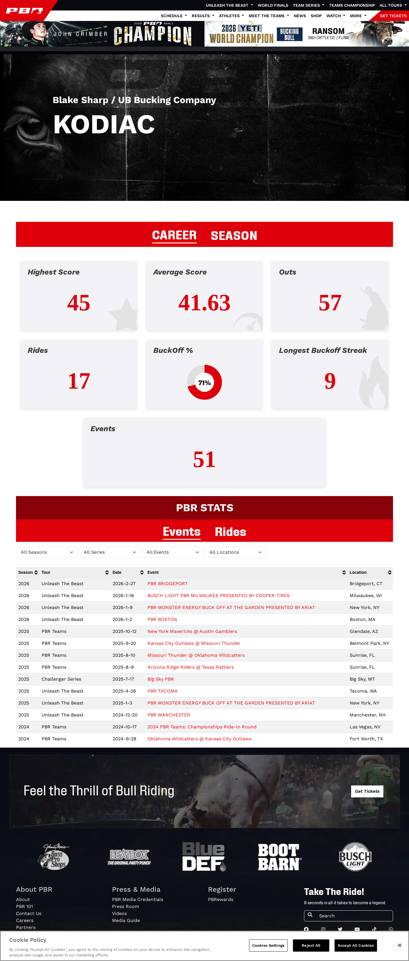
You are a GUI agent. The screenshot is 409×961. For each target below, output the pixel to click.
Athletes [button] (230, 15)
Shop (316, 15)
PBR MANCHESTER (168, 715)
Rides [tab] (230, 530)
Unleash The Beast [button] (228, 5)
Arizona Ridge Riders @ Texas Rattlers (190, 667)
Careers (24, 920)
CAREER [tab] (174, 233)
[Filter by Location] (236, 552)
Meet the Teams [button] (267, 15)
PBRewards (220, 899)
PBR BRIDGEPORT (167, 583)
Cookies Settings (268, 945)
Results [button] (201, 15)
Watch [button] (334, 15)
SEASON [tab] (234, 234)
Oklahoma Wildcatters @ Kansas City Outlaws (199, 738)
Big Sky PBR (160, 679)
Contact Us (28, 913)
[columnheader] (27, 572)
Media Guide (126, 920)
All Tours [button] (391, 5)
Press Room (125, 906)
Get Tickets (367, 791)
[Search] (354, 916)
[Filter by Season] (47, 552)
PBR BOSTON (162, 619)
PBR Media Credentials (137, 899)
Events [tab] (182, 530)
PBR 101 (24, 906)
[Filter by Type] (173, 552)
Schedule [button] (172, 15)
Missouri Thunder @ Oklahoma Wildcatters (196, 655)
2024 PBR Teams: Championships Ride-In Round (202, 727)
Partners (25, 927)
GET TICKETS (393, 15)
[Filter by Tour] (110, 552)
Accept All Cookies (356, 945)
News (300, 15)
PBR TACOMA (162, 691)
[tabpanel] (204, 378)
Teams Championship (352, 5)
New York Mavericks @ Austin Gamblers (192, 631)
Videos (119, 913)
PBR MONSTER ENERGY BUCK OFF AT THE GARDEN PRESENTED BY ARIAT (231, 607)
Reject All (311, 945)
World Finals (273, 5)
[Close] (399, 945)
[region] (204, 946)
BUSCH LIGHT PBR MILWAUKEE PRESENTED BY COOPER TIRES (218, 595)
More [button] (356, 15)
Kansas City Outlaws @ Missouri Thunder (194, 643)
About (23, 899)
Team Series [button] (307, 5)
